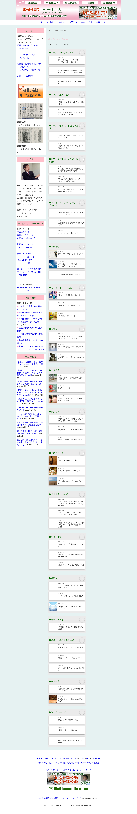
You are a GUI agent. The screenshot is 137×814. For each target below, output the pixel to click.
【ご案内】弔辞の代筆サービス (69, 274)
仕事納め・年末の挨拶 (26, 238)
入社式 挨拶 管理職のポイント (69, 295)
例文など (30, 257)
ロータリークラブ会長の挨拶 (29, 269)
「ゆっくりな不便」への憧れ (68, 460)
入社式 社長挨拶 (24, 247)
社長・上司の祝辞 (45, 763)
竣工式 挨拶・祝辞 (24, 260)
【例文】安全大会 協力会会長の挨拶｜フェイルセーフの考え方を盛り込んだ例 (71, 525)
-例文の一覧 (24, 48)
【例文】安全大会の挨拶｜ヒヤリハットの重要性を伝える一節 (70, 513)
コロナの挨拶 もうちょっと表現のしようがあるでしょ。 (70, 607)
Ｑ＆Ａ (82, 759)
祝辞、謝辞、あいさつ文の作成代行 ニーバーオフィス (68, 770)
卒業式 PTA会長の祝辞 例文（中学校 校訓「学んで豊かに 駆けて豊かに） (71, 72)
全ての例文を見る (36, 350)
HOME (34, 22)
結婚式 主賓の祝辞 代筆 (27, 45)
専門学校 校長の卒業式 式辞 (28, 288)
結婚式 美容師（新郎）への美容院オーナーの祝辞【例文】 (71, 113)
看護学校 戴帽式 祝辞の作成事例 (70, 440)
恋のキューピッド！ (65, 388)
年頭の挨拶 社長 (24, 232)
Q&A (83, 22)
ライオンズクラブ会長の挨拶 (29, 272)
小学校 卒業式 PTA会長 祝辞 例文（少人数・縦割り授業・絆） (70, 61)
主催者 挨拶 (22, 275)
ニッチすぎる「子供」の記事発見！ (70, 596)
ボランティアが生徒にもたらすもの (70, 233)
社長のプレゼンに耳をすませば (69, 305)
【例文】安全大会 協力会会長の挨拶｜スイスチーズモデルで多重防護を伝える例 (71, 503)
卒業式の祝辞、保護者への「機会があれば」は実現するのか (70, 180)
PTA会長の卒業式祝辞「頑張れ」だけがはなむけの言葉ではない (70, 170)
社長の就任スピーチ (25, 244)
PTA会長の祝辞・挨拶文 (27, 55)
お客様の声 (100, 22)
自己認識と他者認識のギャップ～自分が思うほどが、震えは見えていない (30, 442)
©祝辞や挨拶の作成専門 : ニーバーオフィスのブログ (59, 798)
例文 (90, 22)
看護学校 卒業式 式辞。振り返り (70, 658)
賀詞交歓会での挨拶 (25, 235)
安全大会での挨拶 (24, 254)
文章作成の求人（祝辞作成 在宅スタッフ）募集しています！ (71, 265)
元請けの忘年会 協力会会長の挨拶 (70, 647)
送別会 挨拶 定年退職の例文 (68, 730)
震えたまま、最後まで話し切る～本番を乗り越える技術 (70, 190)
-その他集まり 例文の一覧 (29, 70)
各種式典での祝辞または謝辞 (29, 64)
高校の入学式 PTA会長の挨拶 (31, 346)
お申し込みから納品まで (67, 22)
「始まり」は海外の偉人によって (70, 471)
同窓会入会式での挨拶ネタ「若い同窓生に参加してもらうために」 (70, 420)
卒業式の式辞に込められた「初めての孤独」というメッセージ (70, 337)
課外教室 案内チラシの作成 (67, 316)
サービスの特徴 (47, 22)
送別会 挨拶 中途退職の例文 (68, 720)
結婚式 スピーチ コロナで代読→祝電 (71, 565)
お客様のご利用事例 (25, 76)
